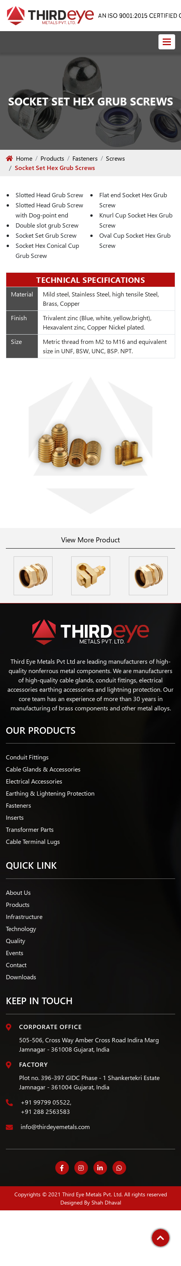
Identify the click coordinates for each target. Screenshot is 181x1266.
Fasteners (85, 158)
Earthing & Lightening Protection (50, 793)
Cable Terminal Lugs (33, 841)
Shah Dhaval (106, 1202)
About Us (18, 892)
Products (52, 158)
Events (14, 953)
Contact (16, 965)
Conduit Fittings (27, 757)
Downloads (21, 977)
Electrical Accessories (34, 781)
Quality (15, 940)
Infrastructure (24, 916)
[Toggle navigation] (166, 41)
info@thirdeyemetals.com (55, 1126)
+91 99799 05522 (45, 1102)
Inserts (15, 817)
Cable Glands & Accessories (43, 769)
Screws (115, 158)
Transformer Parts (30, 829)
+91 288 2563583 (45, 1111)
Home (19, 158)
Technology (21, 928)
